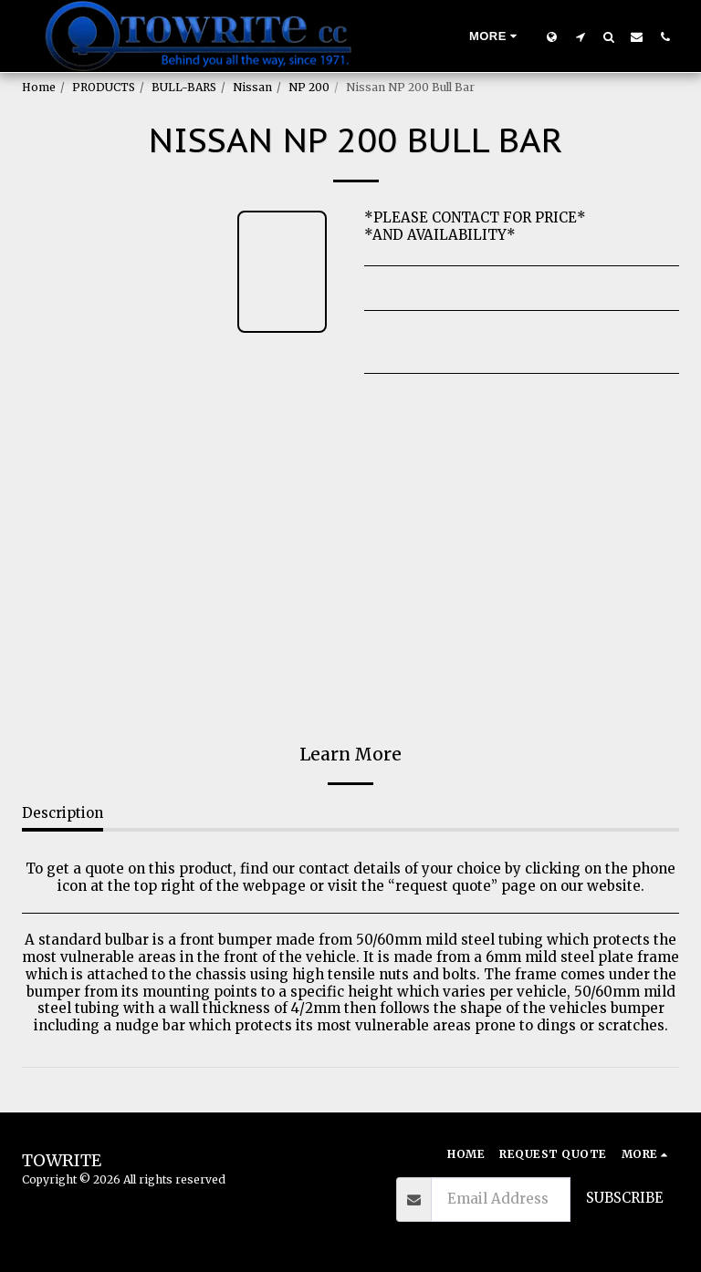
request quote (443, 886)
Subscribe (625, 1197)
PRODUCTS (103, 87)
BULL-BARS (184, 87)
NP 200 (309, 87)
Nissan (252, 87)
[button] (580, 36)
